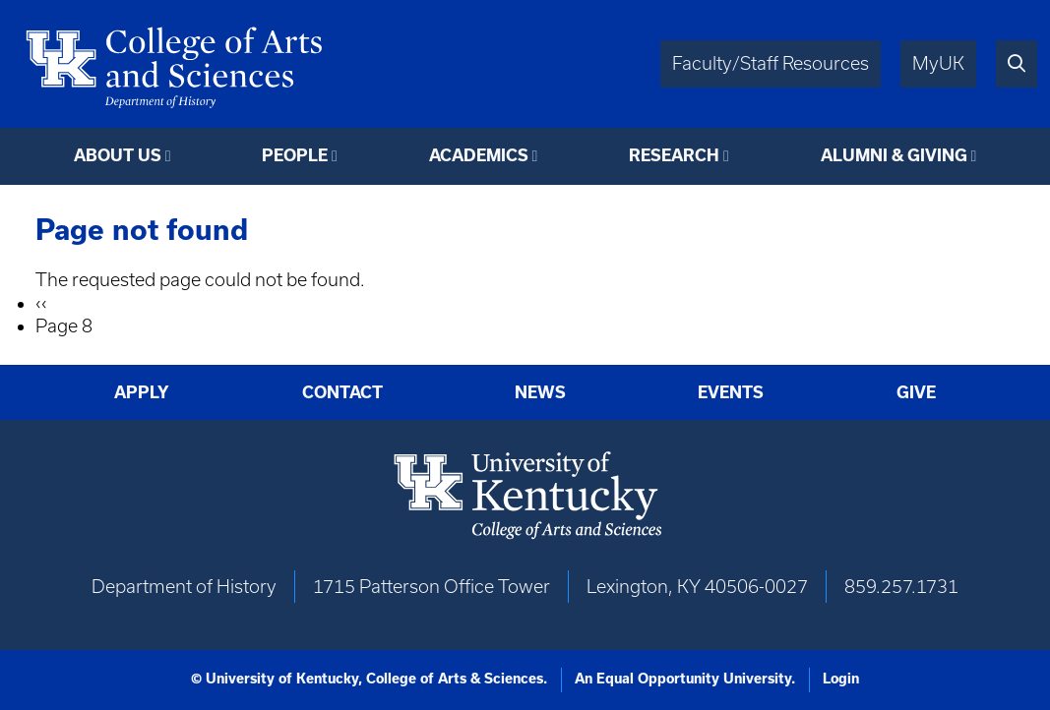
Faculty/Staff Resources (770, 63)
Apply (141, 392)
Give (916, 392)
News (540, 392)
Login (841, 678)
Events (731, 392)
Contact (342, 392)
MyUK (938, 63)
